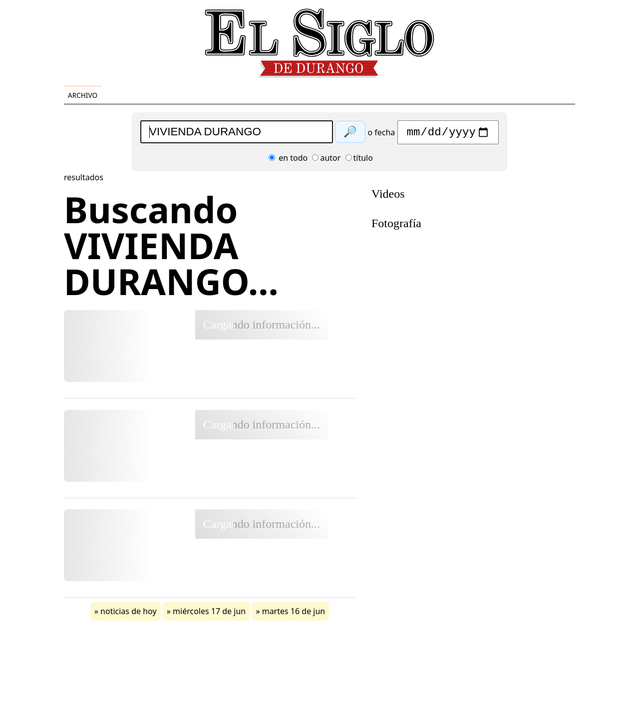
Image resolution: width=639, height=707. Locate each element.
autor (326, 160)
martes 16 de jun (293, 613)
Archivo (82, 95)
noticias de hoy (128, 613)
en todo (288, 160)
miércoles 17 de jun (209, 613)
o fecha (381, 134)
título (359, 160)
